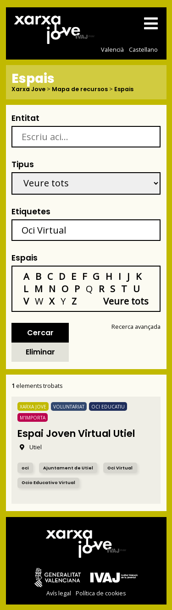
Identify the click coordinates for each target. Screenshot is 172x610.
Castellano (143, 49)
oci (25, 468)
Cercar (40, 332)
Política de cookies (101, 593)
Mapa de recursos (80, 90)
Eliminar (40, 352)
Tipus (22, 164)
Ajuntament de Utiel (68, 468)
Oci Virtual (120, 468)
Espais (123, 90)
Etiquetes (30, 211)
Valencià (112, 49)
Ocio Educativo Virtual (48, 482)
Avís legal (58, 593)
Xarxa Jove (28, 90)
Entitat (25, 118)
